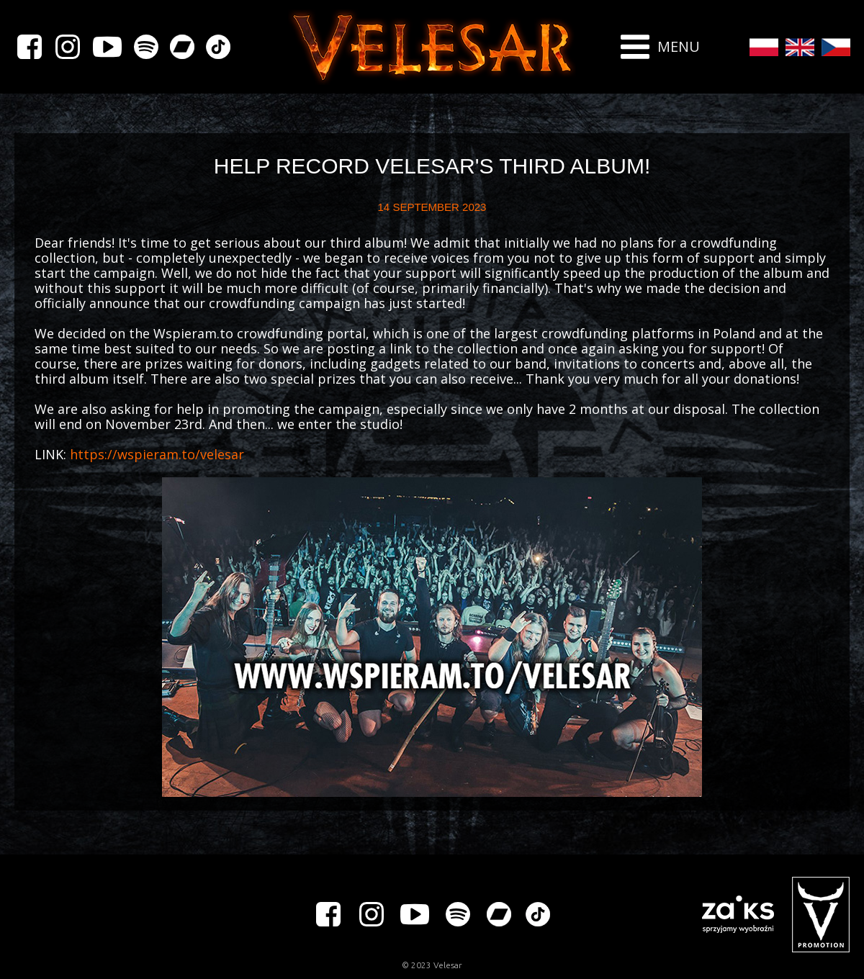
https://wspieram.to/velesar (157, 454)
